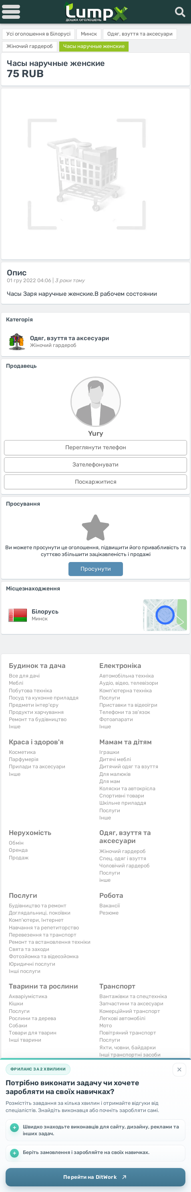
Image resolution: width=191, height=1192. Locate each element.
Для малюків (115, 774)
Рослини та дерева (32, 1018)
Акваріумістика (28, 996)
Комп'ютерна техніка (125, 691)
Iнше (14, 727)
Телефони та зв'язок (124, 712)
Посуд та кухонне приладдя (43, 698)
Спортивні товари (121, 796)
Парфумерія (23, 759)
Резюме (109, 913)
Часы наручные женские (94, 46)
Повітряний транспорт (127, 1033)
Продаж (18, 858)
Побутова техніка (30, 691)
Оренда (18, 850)
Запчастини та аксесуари (131, 1004)
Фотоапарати (116, 719)
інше (105, 880)
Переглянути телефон (95, 447)
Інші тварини (25, 1040)
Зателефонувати (95, 464)
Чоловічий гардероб (124, 866)
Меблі (16, 683)
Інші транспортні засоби (130, 1055)
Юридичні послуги (32, 964)
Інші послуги (24, 971)
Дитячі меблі (115, 759)
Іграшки (109, 752)
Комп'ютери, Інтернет (36, 920)
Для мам (109, 781)
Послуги (109, 698)
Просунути (95, 569)
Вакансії (109, 906)
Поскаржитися (96, 481)
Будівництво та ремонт (37, 906)
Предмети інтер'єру (33, 705)
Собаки (18, 1026)
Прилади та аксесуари (37, 766)
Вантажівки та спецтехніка (133, 996)
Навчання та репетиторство (44, 928)
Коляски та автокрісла (127, 788)
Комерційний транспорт (129, 1011)
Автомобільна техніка (126, 676)
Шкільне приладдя (122, 803)
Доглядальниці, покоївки (39, 913)
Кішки (16, 1004)
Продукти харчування (36, 712)
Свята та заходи (29, 949)
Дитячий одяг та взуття (128, 766)
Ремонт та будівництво (37, 719)
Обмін (16, 843)
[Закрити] (179, 1069)
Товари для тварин (32, 1033)
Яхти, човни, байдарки (127, 1047)
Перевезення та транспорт (42, 935)
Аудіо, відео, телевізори (128, 683)
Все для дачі (24, 676)
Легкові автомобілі (122, 1018)
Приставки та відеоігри (128, 705)
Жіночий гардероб (122, 851)
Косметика (22, 752)
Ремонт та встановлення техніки (49, 942)
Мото (105, 1026)
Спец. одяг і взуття (122, 858)
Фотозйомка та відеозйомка (43, 956)
